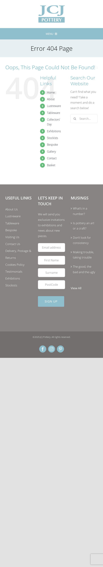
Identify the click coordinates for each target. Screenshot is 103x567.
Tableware (53, 113)
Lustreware (54, 106)
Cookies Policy (14, 265)
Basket (51, 165)
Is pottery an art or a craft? (83, 226)
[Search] (74, 118)
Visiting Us (12, 237)
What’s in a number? (80, 211)
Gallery (51, 151)
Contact (52, 158)
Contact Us (12, 244)
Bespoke (52, 145)
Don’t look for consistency (82, 240)
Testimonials (13, 271)
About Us (11, 209)
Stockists (52, 138)
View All (76, 288)
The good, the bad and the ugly (84, 269)
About (51, 99)
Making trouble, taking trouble (83, 255)
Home (51, 92)
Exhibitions (54, 131)
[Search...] (84, 118)
